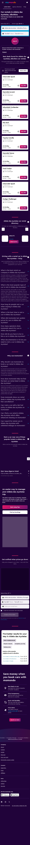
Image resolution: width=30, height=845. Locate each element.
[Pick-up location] (16, 598)
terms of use (21, 618)
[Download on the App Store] (14, 794)
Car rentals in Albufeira (23, 737)
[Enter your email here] (16, 606)
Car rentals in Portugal (11, 737)
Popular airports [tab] (8, 643)
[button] (2, 2)
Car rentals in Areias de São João (11, 656)
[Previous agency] (3, 229)
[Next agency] (26, 229)
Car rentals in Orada (8, 661)
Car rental (2, 737)
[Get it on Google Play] (5, 794)
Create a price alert (13, 711)
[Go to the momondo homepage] (10, 2)
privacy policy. (4, 619)
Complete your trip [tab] (20, 643)
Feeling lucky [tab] (7, 647)
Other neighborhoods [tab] (9, 640)
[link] (23, 85)
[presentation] (28, 57)
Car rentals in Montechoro (9, 658)
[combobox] (5, 24)
